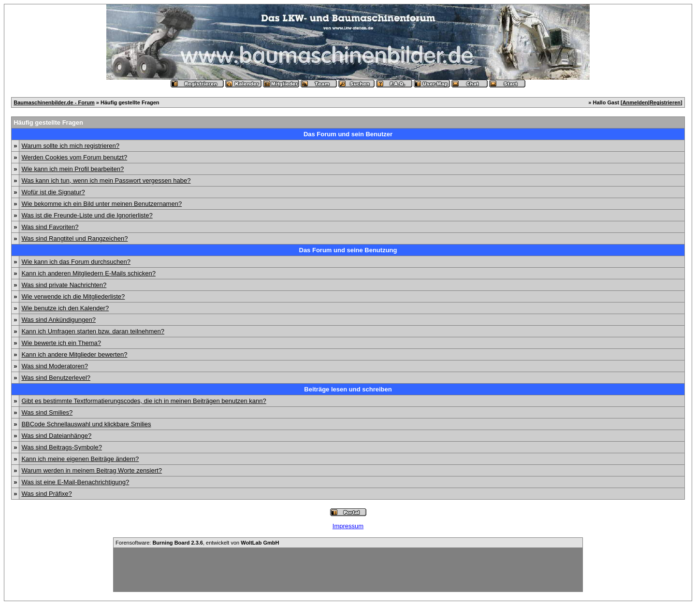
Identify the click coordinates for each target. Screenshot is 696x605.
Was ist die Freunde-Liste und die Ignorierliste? (86, 215)
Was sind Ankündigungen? (58, 319)
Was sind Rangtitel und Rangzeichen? (74, 238)
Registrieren (665, 102)
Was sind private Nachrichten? (63, 284)
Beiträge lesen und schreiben (348, 389)
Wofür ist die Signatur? (53, 192)
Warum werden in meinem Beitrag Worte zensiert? (91, 470)
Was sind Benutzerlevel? (55, 377)
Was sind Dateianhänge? (56, 435)
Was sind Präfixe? (46, 493)
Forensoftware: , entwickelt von (197, 543)
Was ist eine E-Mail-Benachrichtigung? (75, 482)
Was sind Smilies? (46, 412)
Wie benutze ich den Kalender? (65, 308)
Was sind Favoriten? (49, 226)
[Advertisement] (348, 569)
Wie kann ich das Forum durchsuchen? (75, 261)
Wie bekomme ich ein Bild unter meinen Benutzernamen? (101, 203)
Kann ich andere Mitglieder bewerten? (74, 354)
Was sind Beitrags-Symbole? (61, 447)
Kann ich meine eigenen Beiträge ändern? (80, 458)
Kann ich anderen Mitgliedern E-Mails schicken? (88, 273)
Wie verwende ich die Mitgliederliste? (73, 296)
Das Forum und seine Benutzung (348, 250)
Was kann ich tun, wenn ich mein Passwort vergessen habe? (105, 180)
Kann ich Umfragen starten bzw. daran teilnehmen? (92, 331)
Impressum (348, 526)
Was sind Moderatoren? (54, 366)
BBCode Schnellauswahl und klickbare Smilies (86, 424)
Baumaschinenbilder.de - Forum (54, 102)
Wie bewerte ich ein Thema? (61, 342)
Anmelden (635, 102)
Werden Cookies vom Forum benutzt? (74, 157)
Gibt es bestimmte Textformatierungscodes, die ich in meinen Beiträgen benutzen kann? (143, 400)
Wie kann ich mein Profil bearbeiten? (72, 169)
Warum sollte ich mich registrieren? (70, 145)
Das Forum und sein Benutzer (348, 134)
